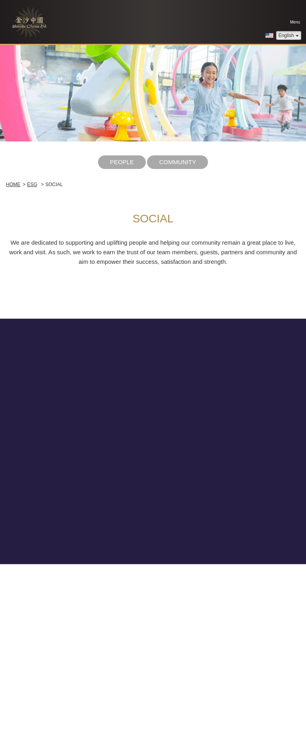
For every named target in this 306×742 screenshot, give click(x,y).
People (122, 162)
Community (177, 162)
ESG (32, 184)
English (289, 35)
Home (13, 184)
